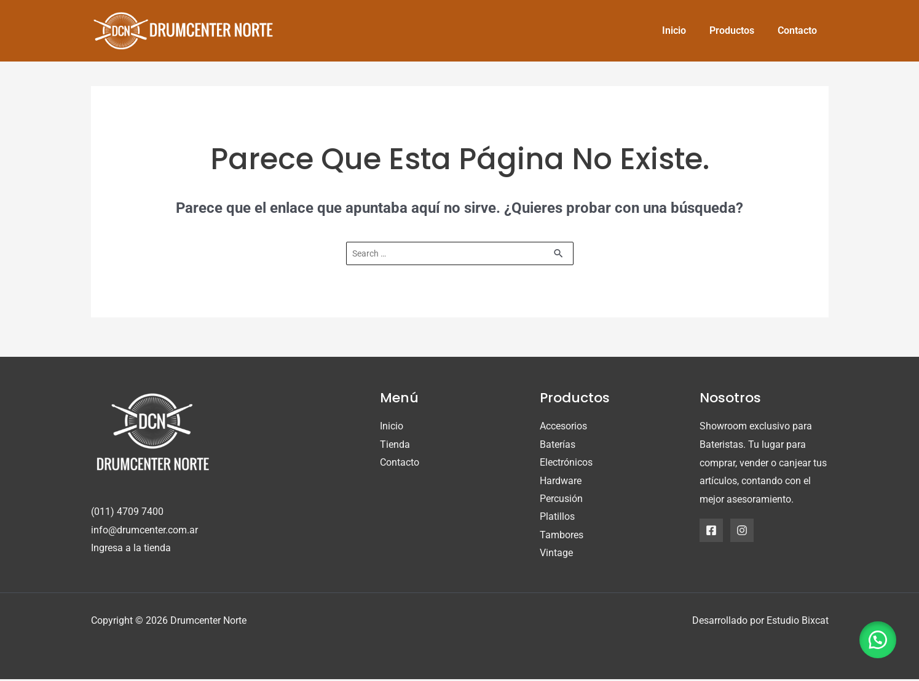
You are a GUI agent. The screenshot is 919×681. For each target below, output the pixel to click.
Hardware (561, 481)
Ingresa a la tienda (131, 548)
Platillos (557, 518)
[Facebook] (711, 530)
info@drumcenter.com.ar (144, 530)
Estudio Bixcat (798, 622)
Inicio (391, 426)
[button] (876, 637)
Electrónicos (566, 463)
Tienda (395, 445)
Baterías (557, 445)
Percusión (561, 500)
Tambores (561, 536)
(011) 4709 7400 (127, 512)
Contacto (399, 463)
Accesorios (563, 426)
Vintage (556, 554)
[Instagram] (742, 530)
